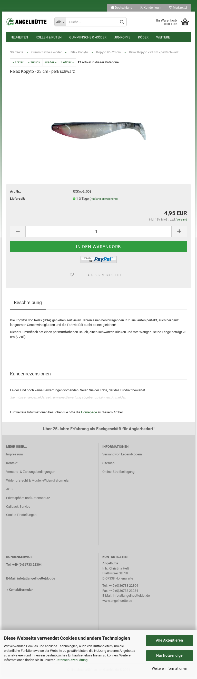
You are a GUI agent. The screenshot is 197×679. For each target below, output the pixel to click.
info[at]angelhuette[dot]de (36, 581)
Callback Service (18, 509)
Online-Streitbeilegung (118, 474)
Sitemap (108, 465)
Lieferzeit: (17, 201)
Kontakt (11, 465)
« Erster (18, 65)
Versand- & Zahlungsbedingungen (30, 474)
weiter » (50, 65)
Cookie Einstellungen (21, 517)
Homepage (89, 415)
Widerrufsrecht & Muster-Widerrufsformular (38, 483)
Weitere (163, 37)
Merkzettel (178, 7)
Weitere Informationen (169, 668)
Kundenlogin (150, 7)
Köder (143, 37)
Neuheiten (19, 37)
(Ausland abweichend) (104, 201)
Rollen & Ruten (49, 37)
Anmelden (118, 400)
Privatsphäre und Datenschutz (28, 500)
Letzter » (67, 65)
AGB (9, 492)
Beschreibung (28, 305)
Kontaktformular (21, 592)
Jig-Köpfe (122, 37)
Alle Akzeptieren (169, 640)
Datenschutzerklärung (71, 660)
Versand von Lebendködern (122, 457)
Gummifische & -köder (87, 37)
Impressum (14, 457)
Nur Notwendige (169, 655)
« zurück (34, 65)
